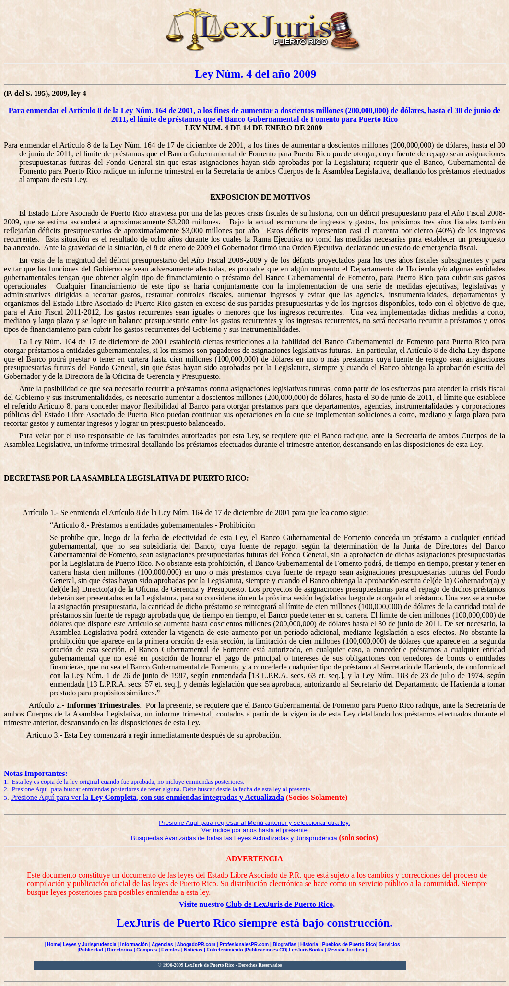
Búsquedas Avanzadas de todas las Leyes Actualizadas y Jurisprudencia (234, 838)
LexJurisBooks (306, 949)
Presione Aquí (31, 789)
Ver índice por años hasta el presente (254, 829)
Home (53, 944)
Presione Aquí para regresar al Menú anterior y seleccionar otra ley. (254, 822)
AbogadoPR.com (196, 944)
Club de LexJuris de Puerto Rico (279, 904)
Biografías (284, 944)
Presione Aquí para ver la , (147, 797)
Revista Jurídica (345, 949)
